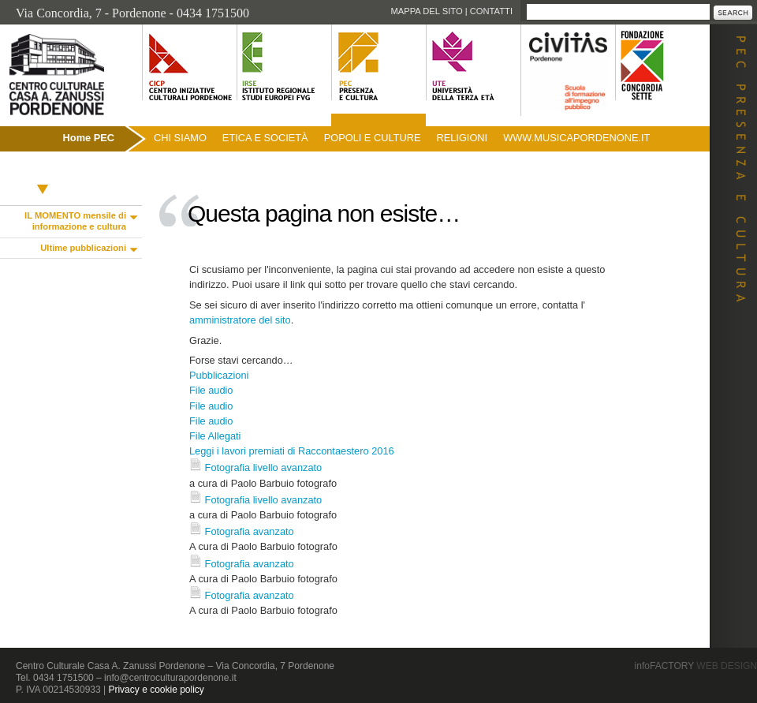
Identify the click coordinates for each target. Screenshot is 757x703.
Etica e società (265, 138)
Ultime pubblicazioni (83, 247)
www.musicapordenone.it (576, 138)
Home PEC (88, 138)
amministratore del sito (240, 320)
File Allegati (215, 436)
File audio (211, 390)
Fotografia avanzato (249, 531)
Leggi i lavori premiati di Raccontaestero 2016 (291, 451)
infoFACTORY (696, 665)
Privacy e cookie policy (155, 689)
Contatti (491, 11)
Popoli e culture (372, 138)
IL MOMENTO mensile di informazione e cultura (75, 221)
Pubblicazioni (42, 172)
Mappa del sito (426, 11)
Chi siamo (180, 138)
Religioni (461, 138)
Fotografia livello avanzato (264, 467)
